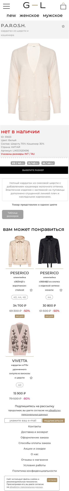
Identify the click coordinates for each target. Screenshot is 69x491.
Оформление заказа (35, 437)
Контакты (34, 426)
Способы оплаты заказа (35, 443)
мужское (53, 15)
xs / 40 (18, 163)
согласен (52, 480)
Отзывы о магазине (34, 459)
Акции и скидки (35, 448)
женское (29, 15)
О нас (34, 454)
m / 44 (48, 163)
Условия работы (34, 465)
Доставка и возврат (34, 432)
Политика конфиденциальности (34, 470)
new (11, 15)
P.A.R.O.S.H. (13, 25)
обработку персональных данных (26, 487)
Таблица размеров (12, 214)
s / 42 (33, 163)
